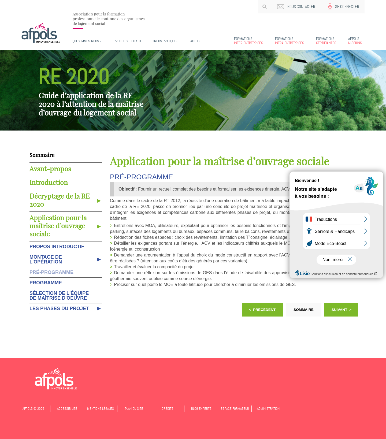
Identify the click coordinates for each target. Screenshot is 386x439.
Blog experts (201, 408)
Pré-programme (51, 272)
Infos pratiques (165, 41)
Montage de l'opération (45, 259)
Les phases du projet (59, 308)
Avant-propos (50, 169)
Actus (194, 41)
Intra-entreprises (289, 40)
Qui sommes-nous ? (87, 41)
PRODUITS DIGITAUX (127, 41)
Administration (268, 408)
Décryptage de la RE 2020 (59, 200)
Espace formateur (235, 408)
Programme (45, 282)
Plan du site (134, 408)
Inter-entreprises (248, 40)
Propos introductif (56, 246)
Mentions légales (100, 408)
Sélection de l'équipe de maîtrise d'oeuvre (59, 296)
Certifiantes (326, 40)
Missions (355, 40)
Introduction (48, 183)
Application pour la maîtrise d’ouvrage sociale (58, 226)
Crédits (167, 408)
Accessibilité (67, 408)
